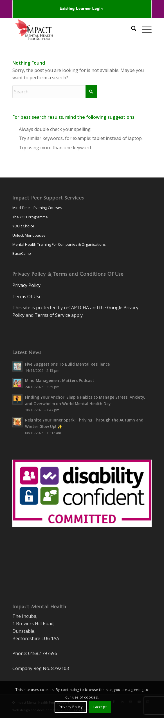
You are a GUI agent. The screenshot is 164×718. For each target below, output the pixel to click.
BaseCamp (21, 253)
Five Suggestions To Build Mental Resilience (67, 364)
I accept (100, 706)
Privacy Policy (26, 285)
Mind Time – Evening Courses (37, 207)
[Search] (130, 29)
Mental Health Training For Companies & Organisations (59, 244)
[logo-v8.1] (68, 29)
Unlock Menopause (29, 235)
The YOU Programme (30, 216)
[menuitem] (81, 9)
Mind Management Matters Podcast (59, 380)
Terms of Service (52, 315)
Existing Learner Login (81, 9)
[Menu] (144, 29)
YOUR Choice (23, 226)
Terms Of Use (27, 296)
